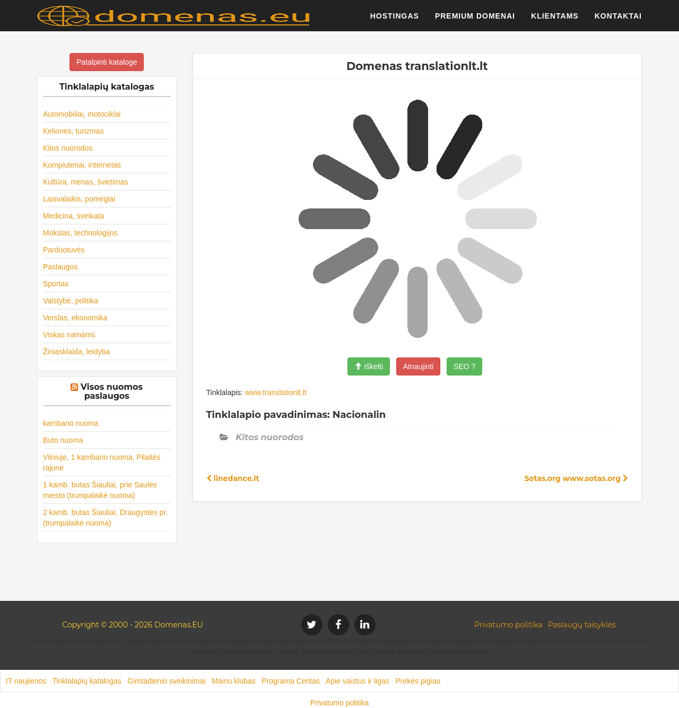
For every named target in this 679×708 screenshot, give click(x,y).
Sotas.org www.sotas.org (576, 478)
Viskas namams (69, 334)
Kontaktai (618, 18)
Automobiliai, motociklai (81, 114)
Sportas (55, 283)
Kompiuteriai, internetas (82, 165)
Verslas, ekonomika (75, 317)
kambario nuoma (70, 423)
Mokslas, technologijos (80, 233)
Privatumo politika (508, 625)
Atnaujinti (418, 366)
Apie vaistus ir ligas (357, 681)
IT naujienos (26, 681)
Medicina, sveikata (73, 216)
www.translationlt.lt (276, 392)
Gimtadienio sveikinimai (166, 681)
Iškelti (368, 366)
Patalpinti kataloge (106, 62)
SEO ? (464, 366)
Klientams (555, 18)
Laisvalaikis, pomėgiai (79, 199)
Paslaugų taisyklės (582, 625)
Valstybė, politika (70, 300)
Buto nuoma (63, 440)
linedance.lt (232, 478)
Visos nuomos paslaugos (112, 391)
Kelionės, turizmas (73, 131)
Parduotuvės (64, 250)
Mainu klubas (234, 681)
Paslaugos (60, 267)
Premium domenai (475, 18)
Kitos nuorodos (67, 148)
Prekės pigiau (417, 681)
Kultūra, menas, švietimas (85, 182)
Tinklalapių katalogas (86, 681)
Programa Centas (291, 681)
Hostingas (394, 18)
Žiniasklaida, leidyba (76, 351)
